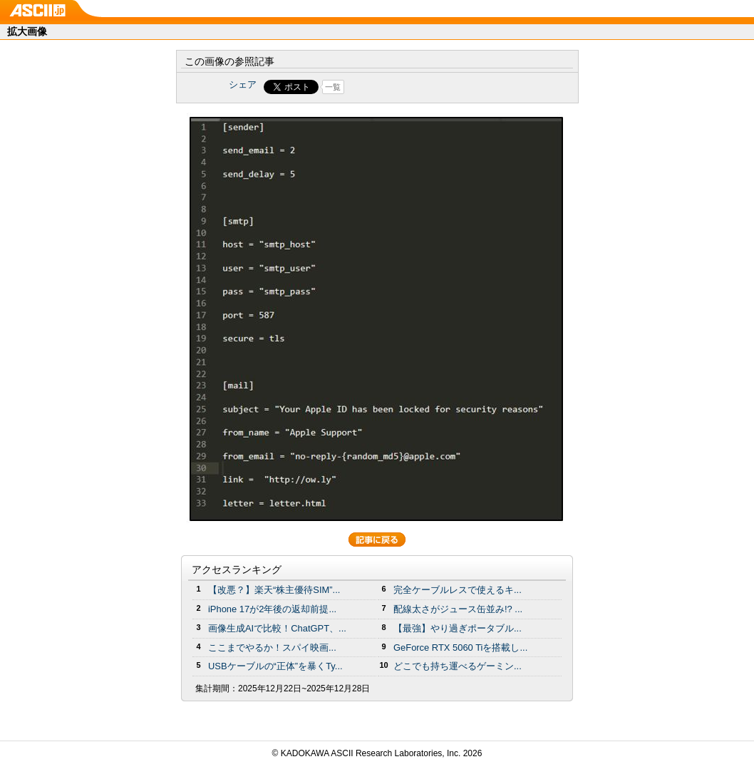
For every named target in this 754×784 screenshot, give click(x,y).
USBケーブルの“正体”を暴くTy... (275, 666)
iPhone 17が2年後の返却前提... (272, 609)
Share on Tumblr (430, 87)
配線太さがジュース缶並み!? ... (457, 609)
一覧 (333, 87)
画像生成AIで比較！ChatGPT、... (277, 628)
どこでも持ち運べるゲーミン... (457, 666)
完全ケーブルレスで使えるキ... (457, 589)
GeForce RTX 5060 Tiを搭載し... (460, 647)
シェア (243, 84)
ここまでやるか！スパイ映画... (272, 647)
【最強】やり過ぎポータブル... (457, 628)
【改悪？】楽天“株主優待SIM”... (274, 589)
